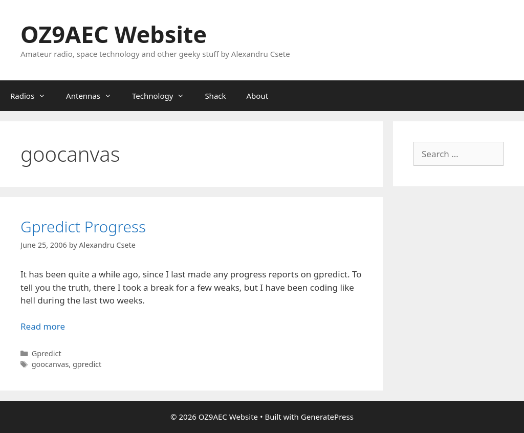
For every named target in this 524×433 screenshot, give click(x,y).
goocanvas (50, 364)
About (258, 96)
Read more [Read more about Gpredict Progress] (42, 326)
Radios (33, 95)
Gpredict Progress (83, 226)
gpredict (87, 364)
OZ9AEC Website (113, 34)
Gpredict (46, 353)
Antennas (94, 95)
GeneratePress (327, 417)
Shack (215, 96)
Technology (163, 95)
